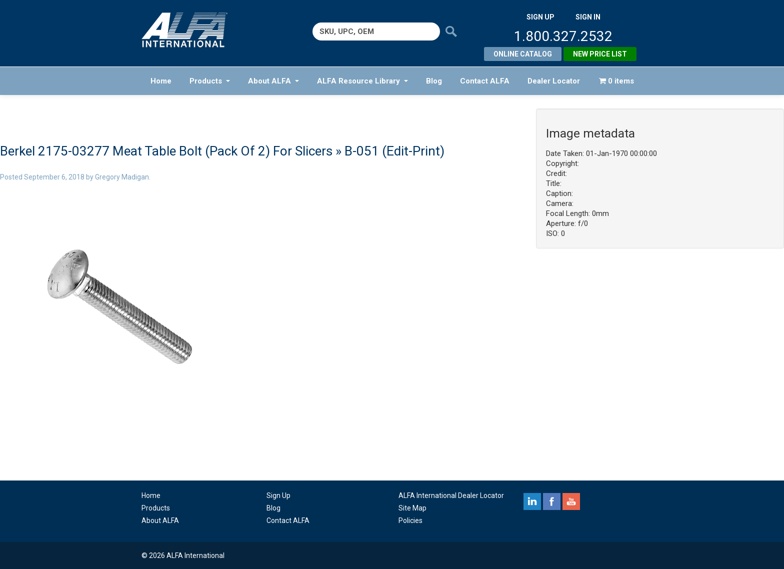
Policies (410, 520)
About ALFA (273, 81)
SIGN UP (540, 17)
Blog (434, 81)
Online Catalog (523, 54)
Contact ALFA (485, 81)
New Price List (600, 54)
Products (210, 81)
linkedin (532, 501)
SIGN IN (588, 17)
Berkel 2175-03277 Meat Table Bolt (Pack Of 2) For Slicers (166, 151)
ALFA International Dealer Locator (451, 496)
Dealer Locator (554, 81)
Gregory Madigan (122, 177)
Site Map (412, 508)
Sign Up (278, 496)
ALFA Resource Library (362, 81)
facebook (551, 501)
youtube (571, 501)
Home (161, 81)
